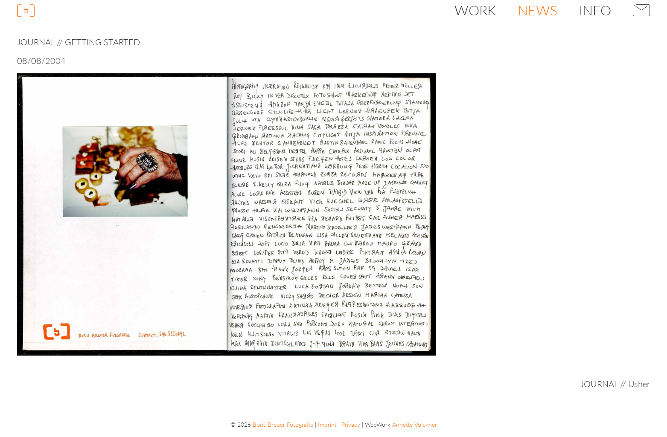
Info (595, 10)
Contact (641, 10)
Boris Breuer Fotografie (283, 424)
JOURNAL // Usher (615, 384)
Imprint (327, 424)
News (537, 10)
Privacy (350, 424)
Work (475, 10)
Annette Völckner (414, 424)
